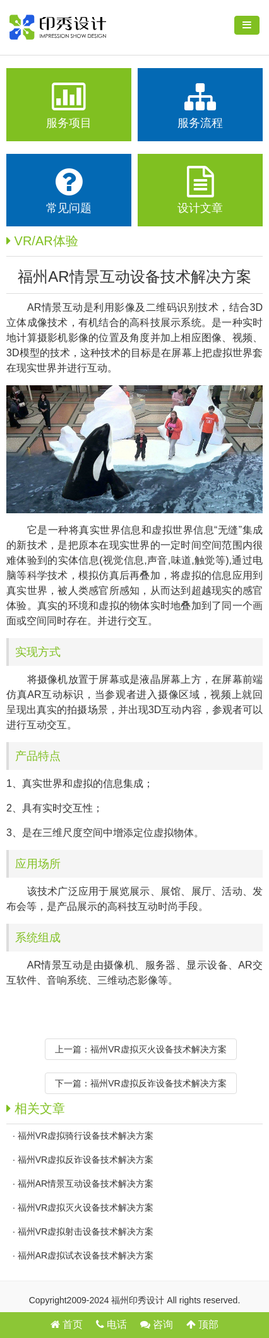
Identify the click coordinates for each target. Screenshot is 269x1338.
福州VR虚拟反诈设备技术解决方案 (158, 1083)
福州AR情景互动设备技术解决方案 (85, 1183)
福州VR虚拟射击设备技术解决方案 (85, 1231)
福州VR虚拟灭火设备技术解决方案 (158, 1049)
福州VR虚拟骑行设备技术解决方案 (85, 1136)
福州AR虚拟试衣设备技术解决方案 (85, 1255)
